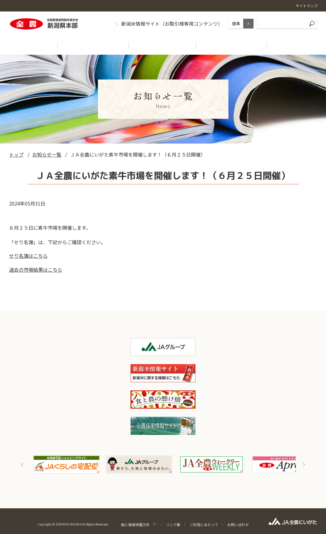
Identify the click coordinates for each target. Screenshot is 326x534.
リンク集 (173, 524)
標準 (236, 24)
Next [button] (303, 464)
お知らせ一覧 (46, 154)
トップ (16, 154)
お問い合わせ (238, 524)
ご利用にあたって (203, 524)
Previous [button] (22, 464)
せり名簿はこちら (28, 255)
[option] (66, 464)
